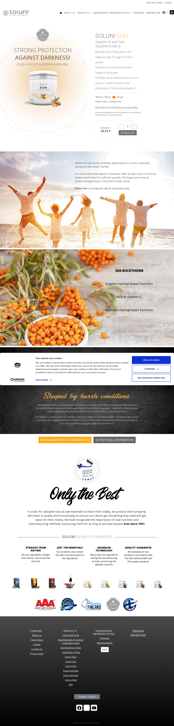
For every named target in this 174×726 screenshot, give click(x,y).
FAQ (71, 684)
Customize (151, 709)
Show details (42, 720)
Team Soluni (36, 639)
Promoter (105, 638)
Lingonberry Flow (71, 652)
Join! (105, 649)
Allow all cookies (151, 701)
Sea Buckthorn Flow (71, 647)
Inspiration (153, 12)
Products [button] (83, 12)
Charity (37, 644)
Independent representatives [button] (111, 12)
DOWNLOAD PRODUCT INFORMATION (65, 440)
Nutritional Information (114, 440)
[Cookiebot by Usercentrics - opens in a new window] (17, 721)
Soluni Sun (70, 661)
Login (167, 2)
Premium (139, 12)
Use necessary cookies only (151, 718)
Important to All (71, 635)
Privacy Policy (37, 653)
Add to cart (128, 132)
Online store (154, 2)
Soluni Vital (71, 680)
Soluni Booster (70, 675)
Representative (105, 642)
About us (69, 12)
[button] (165, 13)
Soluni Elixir (71, 657)
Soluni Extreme (70, 670)
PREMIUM (138, 631)
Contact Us (36, 649)
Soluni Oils (70, 666)
